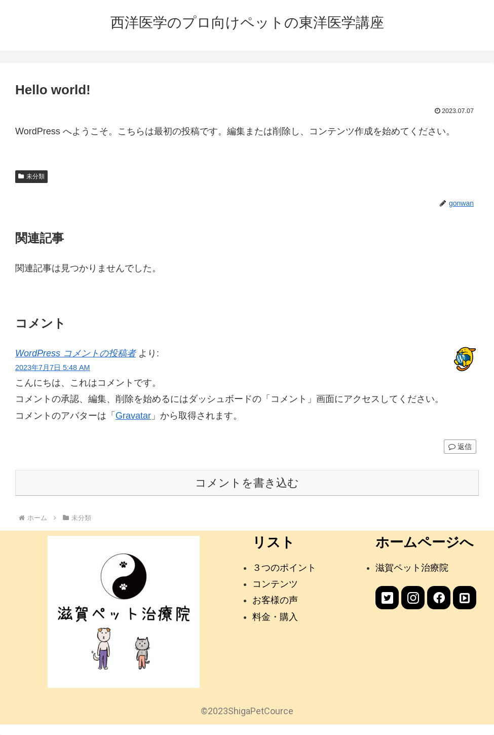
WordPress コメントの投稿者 (75, 353)
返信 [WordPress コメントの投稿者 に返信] (460, 447)
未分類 (31, 176)
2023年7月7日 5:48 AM (52, 367)
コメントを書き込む (247, 482)
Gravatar (133, 416)
